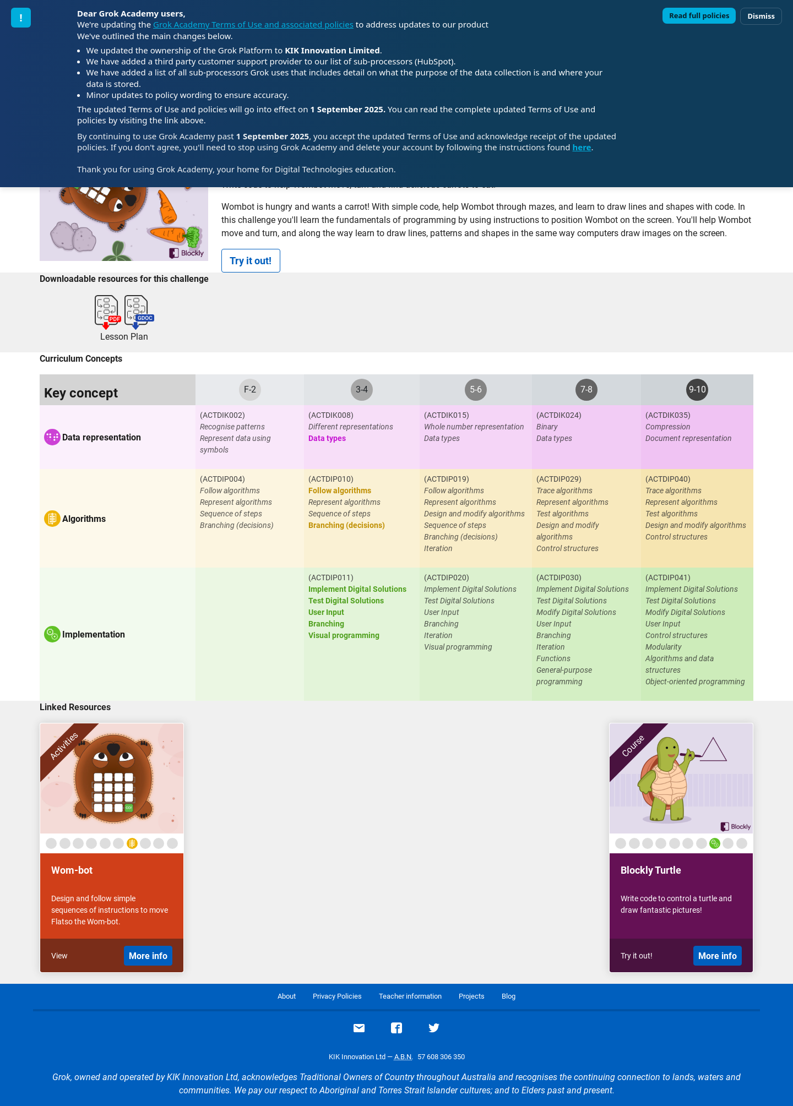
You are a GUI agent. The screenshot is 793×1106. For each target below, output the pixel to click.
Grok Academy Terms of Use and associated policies (253, 24)
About (287, 996)
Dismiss (761, 16)
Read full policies (699, 15)
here (581, 146)
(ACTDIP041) (668, 577)
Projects (472, 996)
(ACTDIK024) (559, 415)
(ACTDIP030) (559, 577)
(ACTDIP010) (331, 479)
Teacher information (410, 996)
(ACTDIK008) (331, 415)
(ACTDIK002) (222, 415)
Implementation (93, 634)
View (59, 955)
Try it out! (250, 260)
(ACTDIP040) (668, 479)
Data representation (101, 437)
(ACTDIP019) (446, 479)
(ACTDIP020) (446, 577)
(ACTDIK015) (446, 415)
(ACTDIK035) (668, 415)
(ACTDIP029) (559, 479)
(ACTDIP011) (331, 577)
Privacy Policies (337, 996)
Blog (508, 996)
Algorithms (84, 519)
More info (148, 956)
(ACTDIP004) (222, 479)
